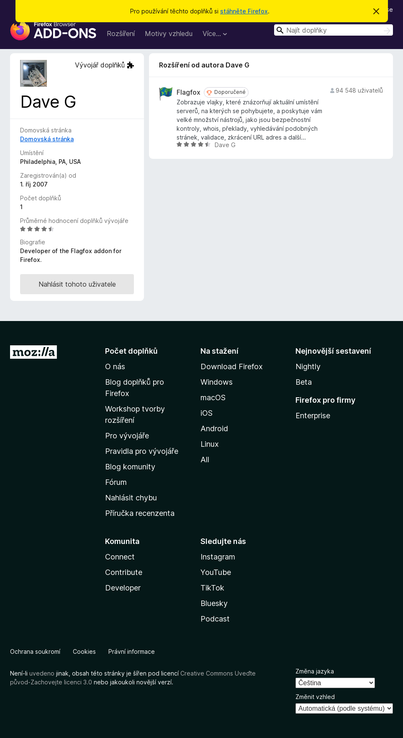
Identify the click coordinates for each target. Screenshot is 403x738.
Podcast (215, 618)
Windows (216, 382)
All (204, 459)
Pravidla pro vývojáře (141, 451)
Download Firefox (231, 366)
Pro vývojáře (127, 435)
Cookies (84, 651)
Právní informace (131, 651)
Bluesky (214, 603)
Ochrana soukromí (35, 651)
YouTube (215, 572)
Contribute (123, 572)
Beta (303, 382)
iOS (206, 413)
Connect (120, 556)
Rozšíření (121, 33)
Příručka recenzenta (140, 513)
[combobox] (333, 30)
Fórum (116, 482)
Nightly (308, 366)
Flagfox (188, 92)
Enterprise (312, 415)
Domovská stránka (47, 138)
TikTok (212, 587)
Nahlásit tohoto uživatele (77, 284)
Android (214, 428)
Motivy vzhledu (169, 33)
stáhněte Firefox (244, 11)
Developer (123, 587)
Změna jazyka (314, 671)
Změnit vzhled (315, 696)
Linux (209, 444)
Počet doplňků (131, 351)
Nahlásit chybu (131, 497)
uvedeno (42, 673)
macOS (213, 397)
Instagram (217, 556)
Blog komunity (130, 466)
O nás (115, 366)
